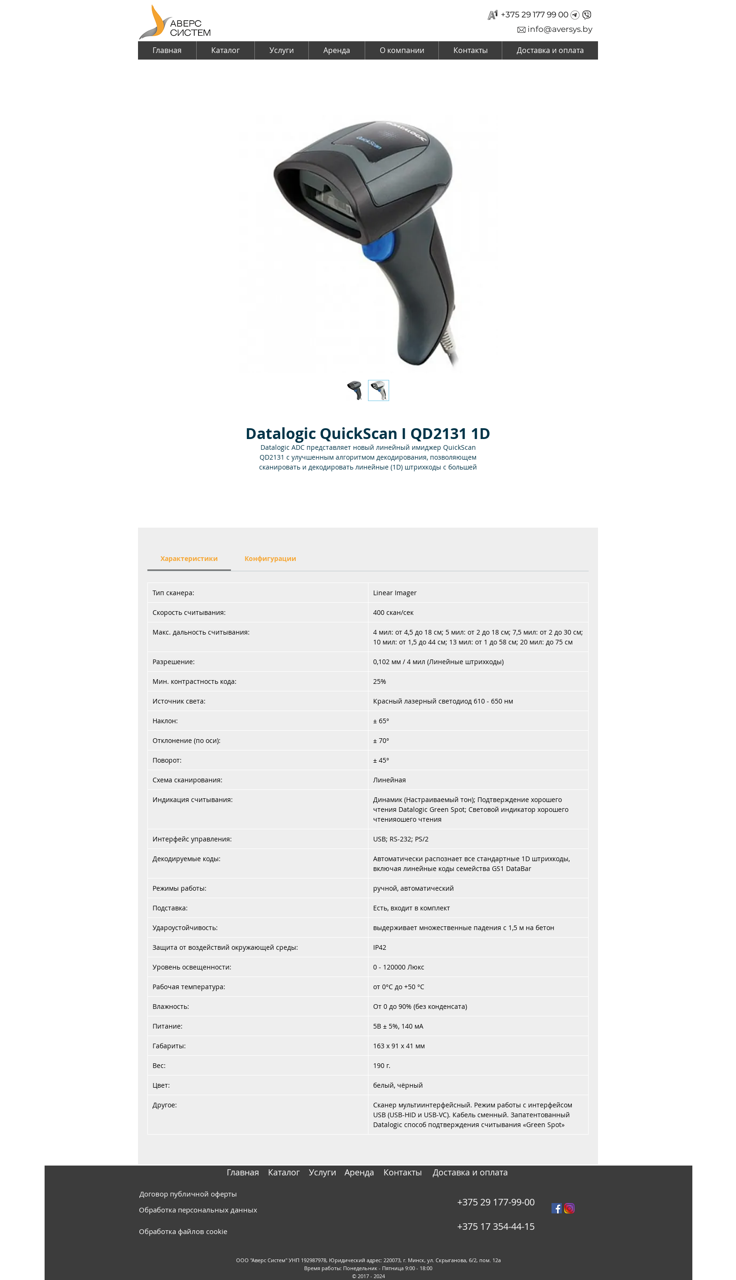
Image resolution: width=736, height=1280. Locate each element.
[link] (189, 558)
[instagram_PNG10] (569, 1208)
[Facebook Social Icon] (557, 1208)
